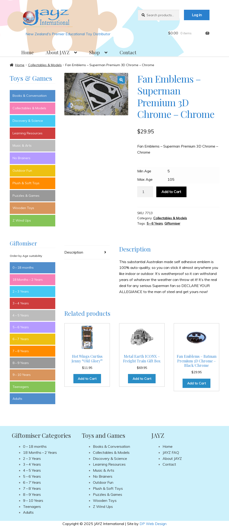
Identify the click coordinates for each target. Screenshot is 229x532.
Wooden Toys (23, 208)
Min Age (144, 171)
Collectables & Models (45, 65)
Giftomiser (172, 223)
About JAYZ (57, 52)
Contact (128, 52)
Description (73, 252)
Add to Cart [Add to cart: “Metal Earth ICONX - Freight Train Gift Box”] (142, 379)
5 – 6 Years (155, 223)
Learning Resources (28, 133)
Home (27, 52)
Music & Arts (22, 145)
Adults (17, 399)
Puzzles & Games (26, 195)
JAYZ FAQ (171, 452)
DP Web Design (153, 523)
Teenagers (21, 387)
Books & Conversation (30, 96)
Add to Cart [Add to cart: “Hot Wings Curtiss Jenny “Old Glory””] (87, 379)
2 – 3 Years (21, 291)
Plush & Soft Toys (26, 183)
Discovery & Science (28, 121)
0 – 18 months (23, 267)
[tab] (87, 252)
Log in (197, 15)
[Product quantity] (145, 192)
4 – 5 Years (21, 315)
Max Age (145, 179)
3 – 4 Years (21, 303)
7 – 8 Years (21, 351)
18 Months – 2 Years (28, 279)
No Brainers (21, 158)
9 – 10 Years (22, 375)
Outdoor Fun (22, 170)
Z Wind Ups (22, 220)
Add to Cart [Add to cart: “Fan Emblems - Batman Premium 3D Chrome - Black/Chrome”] (196, 383)
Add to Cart (171, 191)
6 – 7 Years (21, 339)
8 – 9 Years (21, 363)
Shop (94, 52)
